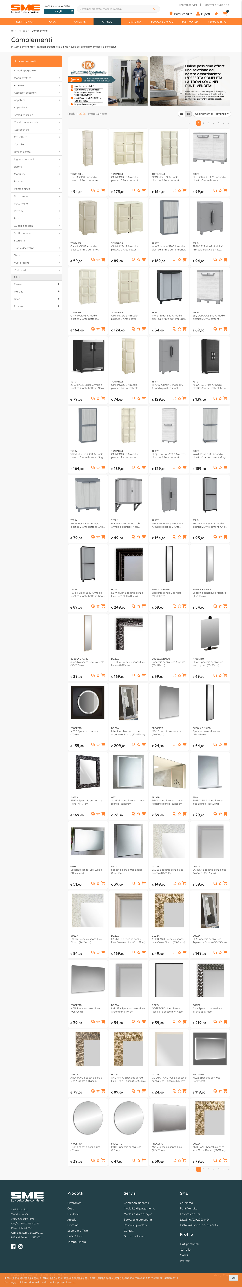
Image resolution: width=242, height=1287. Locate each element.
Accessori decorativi (37, 93)
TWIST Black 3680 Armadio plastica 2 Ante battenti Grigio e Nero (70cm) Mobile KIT (210, 525)
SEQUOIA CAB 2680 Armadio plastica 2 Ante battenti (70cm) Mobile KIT (168, 455)
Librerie (37, 167)
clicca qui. (70, 1282)
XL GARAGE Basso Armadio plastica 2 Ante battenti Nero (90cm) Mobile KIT (87, 386)
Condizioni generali (136, 1203)
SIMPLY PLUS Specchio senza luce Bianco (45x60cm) (209, 802)
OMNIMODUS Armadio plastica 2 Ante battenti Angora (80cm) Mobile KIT (167, 178)
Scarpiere (37, 241)
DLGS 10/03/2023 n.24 (195, 1219)
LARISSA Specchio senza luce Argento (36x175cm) (209, 871)
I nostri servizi (188, 4)
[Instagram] (20, 1247)
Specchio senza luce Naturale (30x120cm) (87, 663)
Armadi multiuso (37, 115)
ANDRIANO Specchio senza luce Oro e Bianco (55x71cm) (168, 940)
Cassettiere (37, 137)
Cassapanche (37, 130)
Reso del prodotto (136, 1225)
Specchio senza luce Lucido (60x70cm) (127, 871)
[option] (108, 81)
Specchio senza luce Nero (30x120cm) (166, 594)
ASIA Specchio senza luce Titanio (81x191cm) (207, 1010)
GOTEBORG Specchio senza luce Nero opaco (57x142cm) (168, 1010)
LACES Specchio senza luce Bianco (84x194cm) (167, 871)
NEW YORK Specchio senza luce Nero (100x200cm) (127, 594)
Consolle (37, 144)
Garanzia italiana (135, 1236)
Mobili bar (37, 174)
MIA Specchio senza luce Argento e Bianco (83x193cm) (128, 733)
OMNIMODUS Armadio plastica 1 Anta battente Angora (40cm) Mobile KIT (85, 178)
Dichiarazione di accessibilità (199, 1225)
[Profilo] (205, 13)
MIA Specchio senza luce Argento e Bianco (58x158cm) (210, 940)
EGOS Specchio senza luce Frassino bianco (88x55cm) (167, 802)
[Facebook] (13, 1247)
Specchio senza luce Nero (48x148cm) (207, 733)
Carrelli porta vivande (37, 122)
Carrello (185, 1249)
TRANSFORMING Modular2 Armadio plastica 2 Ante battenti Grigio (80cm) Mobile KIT (210, 248)
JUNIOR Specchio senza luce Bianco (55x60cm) (128, 802)
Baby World (189, 21)
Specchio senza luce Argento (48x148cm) (209, 594)
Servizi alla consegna (138, 1219)
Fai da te (80, 21)
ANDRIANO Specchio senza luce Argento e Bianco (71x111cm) (86, 1079)
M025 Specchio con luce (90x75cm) (206, 1079)
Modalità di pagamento (139, 1208)
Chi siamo (186, 1203)
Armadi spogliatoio (37, 70)
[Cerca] (155, 9)
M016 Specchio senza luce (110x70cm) (167, 1148)
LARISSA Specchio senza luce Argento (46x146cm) (128, 1010)
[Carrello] (227, 13)
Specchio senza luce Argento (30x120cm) (168, 663)
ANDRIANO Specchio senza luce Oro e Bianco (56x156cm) (128, 1079)
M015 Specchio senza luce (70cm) (85, 1148)
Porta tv (37, 211)
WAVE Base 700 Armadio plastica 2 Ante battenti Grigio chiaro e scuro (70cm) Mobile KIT (87, 525)
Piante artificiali (37, 189)
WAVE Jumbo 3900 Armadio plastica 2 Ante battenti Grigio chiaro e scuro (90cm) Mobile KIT (169, 248)
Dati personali (189, 1244)
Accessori (37, 85)
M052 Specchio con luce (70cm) (84, 733)
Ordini (184, 1255)
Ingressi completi (37, 159)
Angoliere (37, 100)
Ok (234, 1277)
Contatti (129, 1230)
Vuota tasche (37, 263)
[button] (103, 190)
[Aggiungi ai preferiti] (98, 190)
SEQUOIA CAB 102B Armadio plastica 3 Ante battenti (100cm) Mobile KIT (209, 178)
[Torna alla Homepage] (12, 30)
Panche (37, 181)
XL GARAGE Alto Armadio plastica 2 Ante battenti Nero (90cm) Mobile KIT (209, 386)
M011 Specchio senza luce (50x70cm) (166, 733)
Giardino (135, 21)
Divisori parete (37, 152)
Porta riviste (37, 204)
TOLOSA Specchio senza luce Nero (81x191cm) (128, 663)
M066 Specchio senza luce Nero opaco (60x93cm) (208, 663)
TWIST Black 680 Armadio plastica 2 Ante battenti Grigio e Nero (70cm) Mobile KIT (169, 317)
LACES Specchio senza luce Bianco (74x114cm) (86, 940)
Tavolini (37, 255)
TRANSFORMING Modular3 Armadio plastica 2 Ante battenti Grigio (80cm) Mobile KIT (169, 386)
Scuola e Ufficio (162, 21)
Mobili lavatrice (37, 78)
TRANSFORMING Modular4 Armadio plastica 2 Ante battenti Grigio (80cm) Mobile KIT (169, 525)
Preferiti (185, 1260)
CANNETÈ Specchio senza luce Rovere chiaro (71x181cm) (128, 940)
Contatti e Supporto (216, 4)
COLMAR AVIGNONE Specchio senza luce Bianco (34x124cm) (169, 1079)
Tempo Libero (217, 21)
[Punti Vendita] (182, 13)
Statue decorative (37, 248)
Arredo (107, 21)
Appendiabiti (37, 107)
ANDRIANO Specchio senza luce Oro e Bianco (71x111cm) (209, 1148)
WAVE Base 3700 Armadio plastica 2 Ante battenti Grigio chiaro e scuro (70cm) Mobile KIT (210, 455)
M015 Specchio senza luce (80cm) (126, 1148)
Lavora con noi (190, 1214)
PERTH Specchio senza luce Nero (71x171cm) (86, 802)
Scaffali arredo (37, 233)
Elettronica (24, 21)
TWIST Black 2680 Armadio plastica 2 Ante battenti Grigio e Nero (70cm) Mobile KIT (87, 594)
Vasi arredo (37, 270)
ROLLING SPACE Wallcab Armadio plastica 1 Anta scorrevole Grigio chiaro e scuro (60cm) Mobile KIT (126, 525)
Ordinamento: (212, 113)
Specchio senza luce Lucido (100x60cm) (86, 871)
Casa (52, 21)
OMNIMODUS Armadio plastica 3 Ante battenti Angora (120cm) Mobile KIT (126, 178)
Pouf (37, 218)
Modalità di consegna (138, 1214)
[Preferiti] (218, 13)
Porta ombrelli (37, 196)
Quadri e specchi (37, 226)
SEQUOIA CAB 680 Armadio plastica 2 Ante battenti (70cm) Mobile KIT (209, 317)
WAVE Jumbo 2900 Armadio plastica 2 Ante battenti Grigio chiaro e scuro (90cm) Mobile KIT (87, 455)
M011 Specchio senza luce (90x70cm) (85, 1010)
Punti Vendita (188, 1208)
